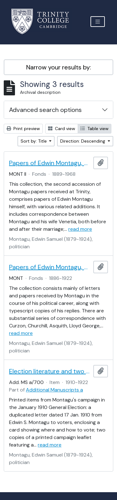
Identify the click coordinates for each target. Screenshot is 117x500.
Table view (94, 128)
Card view (61, 128)
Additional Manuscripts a (54, 389)
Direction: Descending (83, 141)
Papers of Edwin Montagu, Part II (50, 163)
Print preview (23, 128)
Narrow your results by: (58, 67)
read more (80, 229)
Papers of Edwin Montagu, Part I (50, 267)
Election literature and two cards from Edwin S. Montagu (50, 371)
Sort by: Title (34, 141)
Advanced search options (45, 110)
